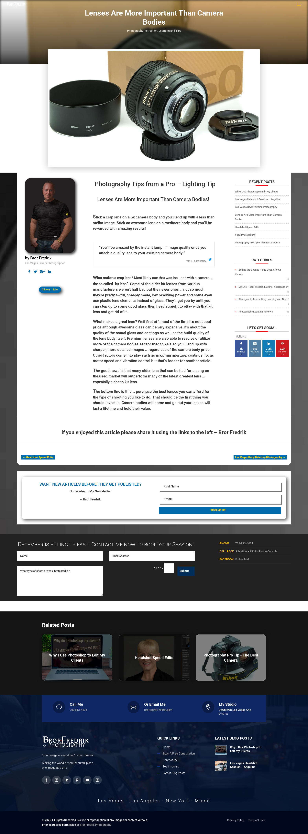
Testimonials (171, 766)
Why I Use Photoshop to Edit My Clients (256, 191)
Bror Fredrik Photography (95, 824)
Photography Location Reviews (255, 311)
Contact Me (170, 760)
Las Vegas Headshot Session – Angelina (257, 199)
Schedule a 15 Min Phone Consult (256, 551)
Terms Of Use (256, 820)
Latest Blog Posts (174, 773)
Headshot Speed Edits (247, 227)
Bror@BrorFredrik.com (158, 709)
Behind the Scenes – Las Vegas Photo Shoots (258, 272)
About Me (50, 264)
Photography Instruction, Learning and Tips (154, 30)
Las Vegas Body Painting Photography (256, 206)
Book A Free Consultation (179, 753)
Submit (184, 571)
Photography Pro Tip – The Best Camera (257, 242)
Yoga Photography (245, 234)
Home (166, 747)
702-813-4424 (244, 543)
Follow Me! (242, 559)
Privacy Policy (235, 820)
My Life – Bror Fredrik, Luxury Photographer (263, 286)
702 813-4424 (78, 709)
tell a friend (196, 261)
